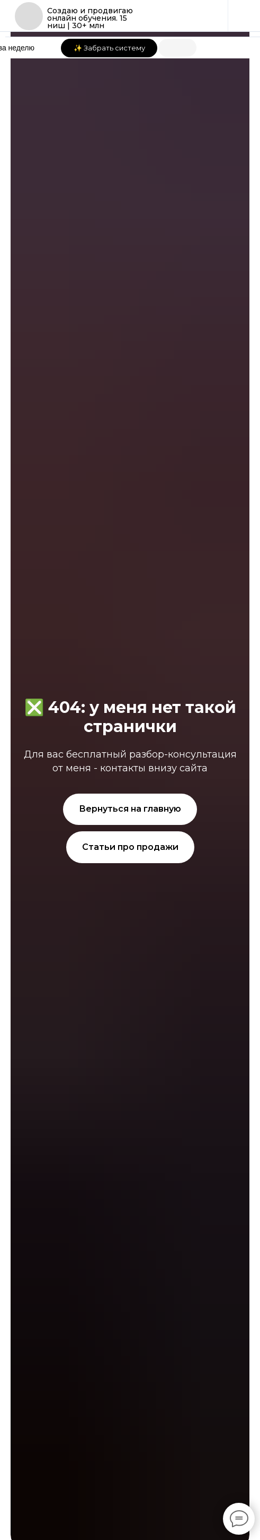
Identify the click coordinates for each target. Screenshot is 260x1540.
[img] (29, 16)
